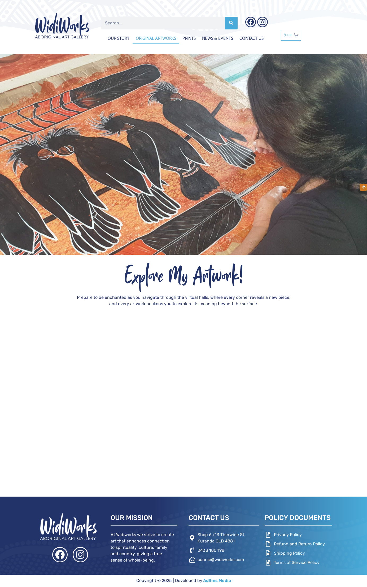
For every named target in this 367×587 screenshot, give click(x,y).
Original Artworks (156, 38)
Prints (189, 38)
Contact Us (251, 38)
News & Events (217, 38)
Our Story (118, 38)
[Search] (231, 23)
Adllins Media (216, 580)
